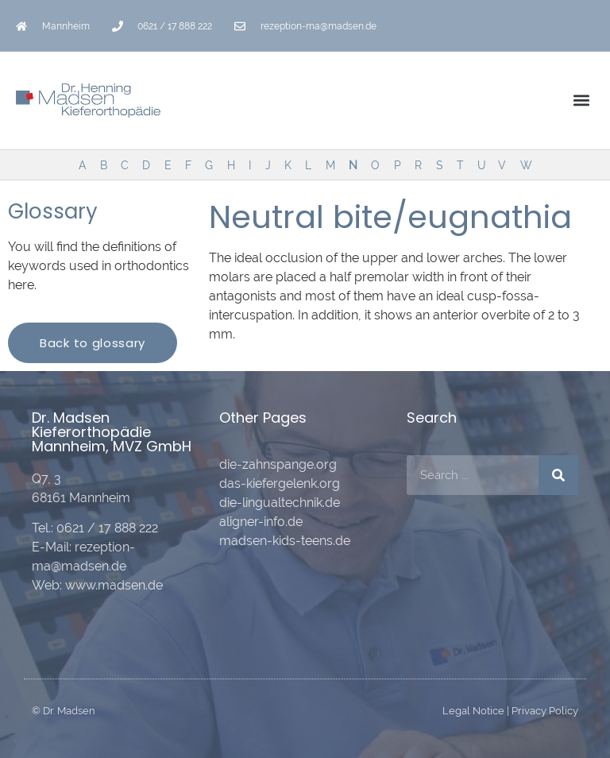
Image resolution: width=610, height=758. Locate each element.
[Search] (558, 475)
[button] (581, 100)
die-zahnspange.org (278, 464)
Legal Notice (473, 711)
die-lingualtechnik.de (279, 502)
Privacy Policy (545, 711)
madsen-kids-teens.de (284, 540)
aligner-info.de (261, 521)
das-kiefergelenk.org (279, 483)
